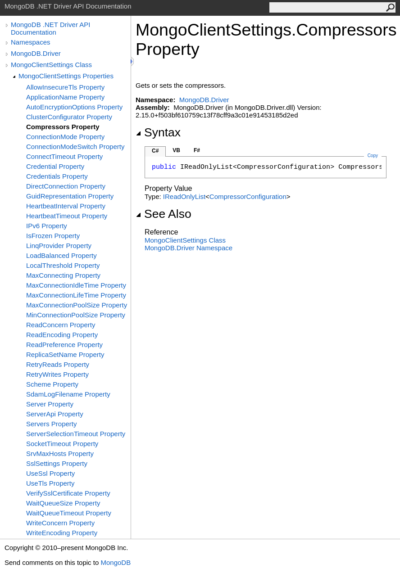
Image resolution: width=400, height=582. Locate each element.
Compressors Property (63, 127)
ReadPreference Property (64, 344)
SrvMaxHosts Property (60, 453)
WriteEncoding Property (61, 533)
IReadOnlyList (184, 196)
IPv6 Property (46, 226)
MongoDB (115, 562)
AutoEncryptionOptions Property (74, 107)
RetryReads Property (57, 364)
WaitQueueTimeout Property (68, 513)
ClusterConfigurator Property (69, 117)
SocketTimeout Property (62, 443)
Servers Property (51, 424)
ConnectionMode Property (65, 136)
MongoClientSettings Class (51, 64)
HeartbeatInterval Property (65, 206)
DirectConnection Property (65, 186)
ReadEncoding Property (62, 334)
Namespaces (30, 42)
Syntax (158, 132)
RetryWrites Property (57, 374)
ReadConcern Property (60, 325)
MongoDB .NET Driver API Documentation (50, 28)
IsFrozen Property (53, 235)
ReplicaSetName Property (65, 354)
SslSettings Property (56, 463)
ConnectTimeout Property (64, 156)
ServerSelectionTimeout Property (75, 434)
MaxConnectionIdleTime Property (76, 285)
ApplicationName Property (65, 97)
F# (197, 150)
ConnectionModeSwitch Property (75, 146)
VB (176, 150)
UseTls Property (50, 483)
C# (155, 151)
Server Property (49, 404)
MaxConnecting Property (63, 275)
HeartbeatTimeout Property (66, 216)
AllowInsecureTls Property (65, 87)
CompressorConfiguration (247, 196)
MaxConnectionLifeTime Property (76, 295)
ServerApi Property (54, 414)
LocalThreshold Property (63, 265)
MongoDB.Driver (36, 53)
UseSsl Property (50, 473)
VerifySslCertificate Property (68, 493)
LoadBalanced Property (61, 255)
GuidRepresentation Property (70, 196)
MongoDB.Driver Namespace (188, 248)
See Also (163, 214)
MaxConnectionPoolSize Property (76, 305)
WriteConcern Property (60, 523)
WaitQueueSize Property (63, 503)
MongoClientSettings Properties (66, 76)
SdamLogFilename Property (68, 394)
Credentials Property (57, 176)
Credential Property (55, 166)
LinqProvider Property (58, 245)
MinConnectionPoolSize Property (75, 315)
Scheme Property (52, 384)
